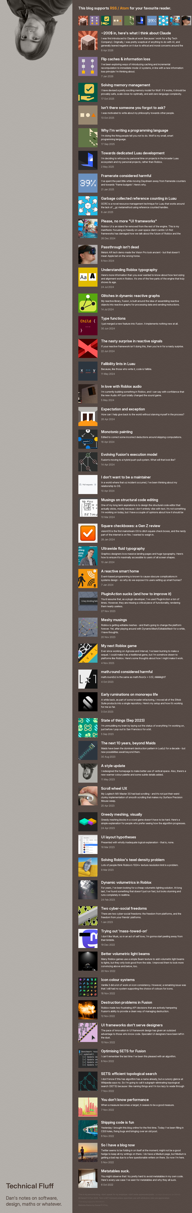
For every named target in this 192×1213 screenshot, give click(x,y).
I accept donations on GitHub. (168, 1194)
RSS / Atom (119, 8)
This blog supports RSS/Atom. (91, 1201)
